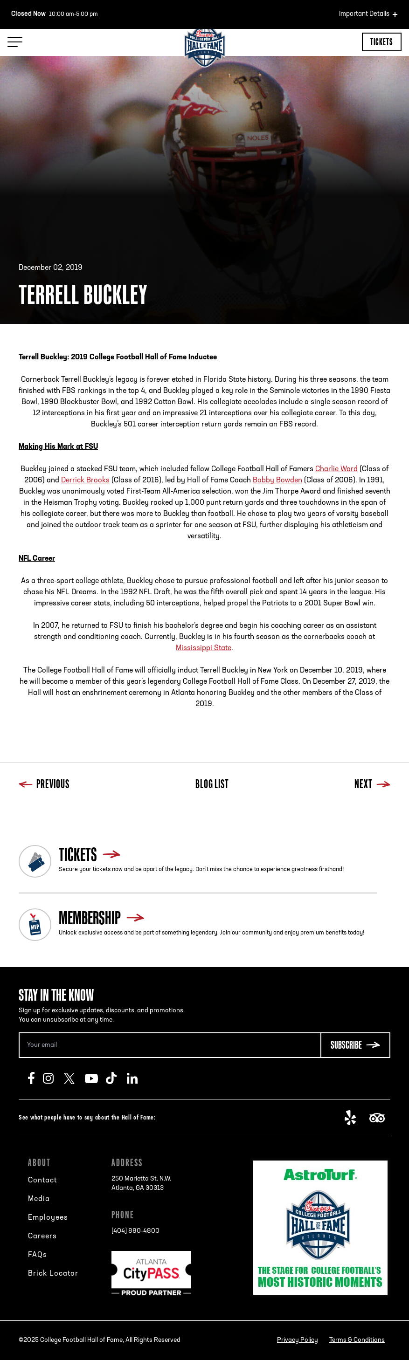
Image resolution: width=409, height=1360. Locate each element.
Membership (90, 917)
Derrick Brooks (85, 480)
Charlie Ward (336, 469)
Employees (48, 1218)
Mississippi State (203, 648)
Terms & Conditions (357, 1340)
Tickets (381, 41)
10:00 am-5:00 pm (54, 14)
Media (39, 1199)
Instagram (53, 1078)
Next (372, 785)
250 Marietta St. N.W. (141, 1184)
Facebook (35, 1078)
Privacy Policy (297, 1340)
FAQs (37, 1255)
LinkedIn (137, 1078)
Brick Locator (53, 1274)
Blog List (212, 785)
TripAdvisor (379, 1118)
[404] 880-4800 (135, 1231)
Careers (42, 1236)
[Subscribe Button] (355, 1045)
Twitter (74, 1078)
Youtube (95, 1078)
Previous (44, 785)
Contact (42, 1180)
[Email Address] (169, 1045)
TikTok (116, 1078)
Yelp (355, 1118)
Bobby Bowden (277, 480)
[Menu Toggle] (14, 42)
